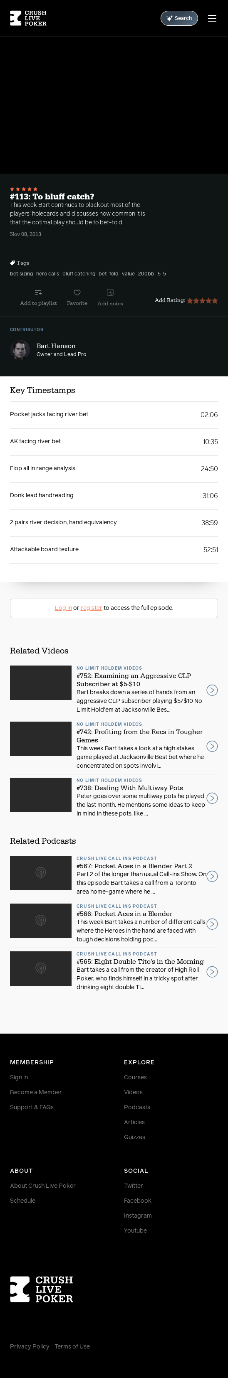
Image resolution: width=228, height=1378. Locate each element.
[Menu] (212, 18)
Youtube (135, 1231)
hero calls (47, 274)
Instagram (138, 1216)
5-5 (162, 274)
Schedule (22, 1201)
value (128, 274)
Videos (133, 1093)
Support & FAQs (32, 1107)
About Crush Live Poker (43, 1186)
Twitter (133, 1186)
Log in (63, 608)
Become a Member (36, 1093)
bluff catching (78, 274)
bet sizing (21, 274)
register (91, 608)
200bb (146, 274)
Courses (135, 1078)
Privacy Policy (30, 1347)
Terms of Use (72, 1347)
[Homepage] (28, 18)
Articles (134, 1122)
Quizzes (134, 1137)
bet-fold (109, 274)
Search (179, 18)
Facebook (137, 1201)
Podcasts (137, 1107)
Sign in (19, 1078)
